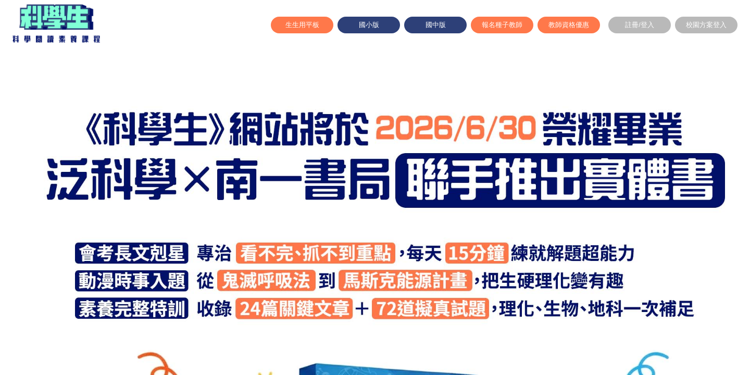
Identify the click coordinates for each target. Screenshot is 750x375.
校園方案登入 (706, 25)
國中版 (436, 25)
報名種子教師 (502, 25)
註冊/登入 (639, 25)
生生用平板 (302, 25)
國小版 (369, 25)
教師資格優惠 (568, 25)
